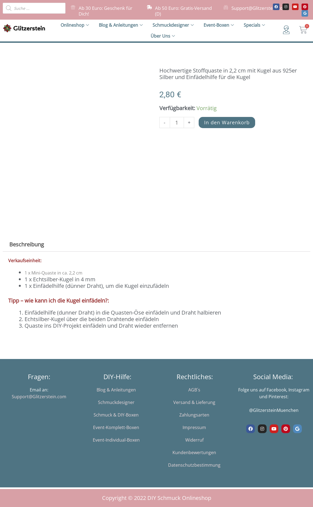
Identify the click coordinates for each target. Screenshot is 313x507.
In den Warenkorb (227, 122)
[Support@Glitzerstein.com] (226, 7)
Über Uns (163, 36)
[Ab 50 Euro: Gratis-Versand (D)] (149, 7)
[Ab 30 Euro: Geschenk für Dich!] (73, 7)
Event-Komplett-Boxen (116, 427)
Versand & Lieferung (194, 402)
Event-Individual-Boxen (116, 440)
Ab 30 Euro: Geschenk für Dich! (105, 11)
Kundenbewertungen (194, 452)
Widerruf (194, 440)
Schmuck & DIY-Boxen (116, 415)
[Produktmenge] (177, 122)
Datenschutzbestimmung (194, 465)
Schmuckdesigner (173, 25)
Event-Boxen (219, 25)
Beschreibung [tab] (26, 244)
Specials (254, 25)
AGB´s (194, 390)
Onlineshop (75, 25)
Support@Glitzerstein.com (259, 8)
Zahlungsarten (194, 415)
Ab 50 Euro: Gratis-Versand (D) (183, 11)
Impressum (194, 427)
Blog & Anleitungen (121, 25)
